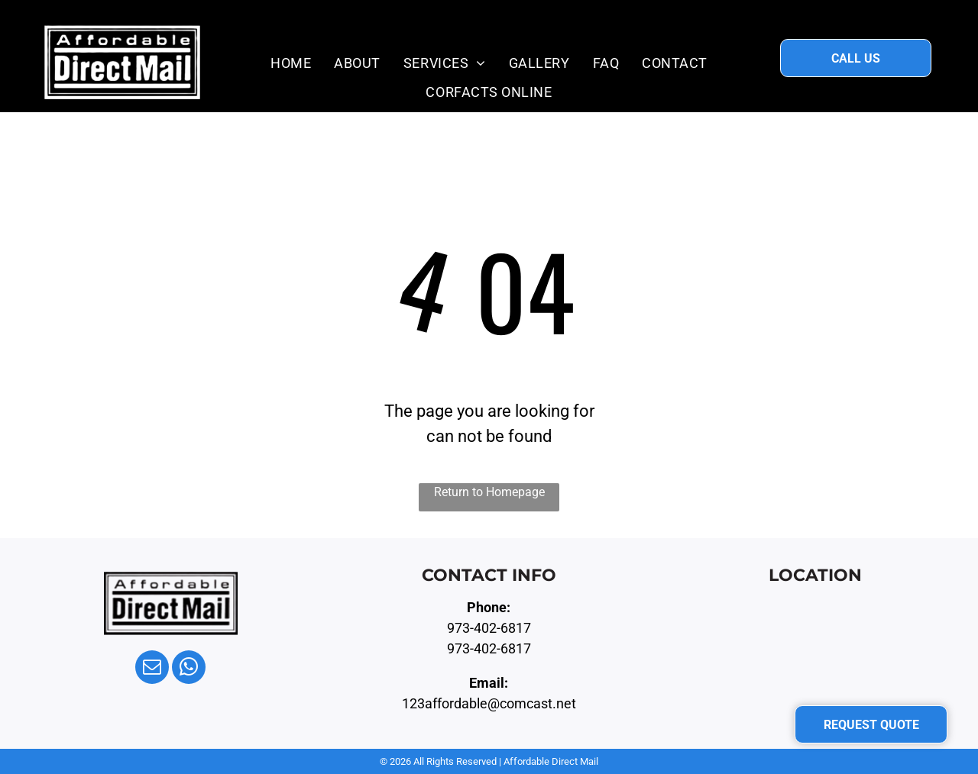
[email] (152, 669)
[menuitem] (290, 62)
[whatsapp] (189, 669)
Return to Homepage (489, 492)
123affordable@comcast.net (489, 703)
